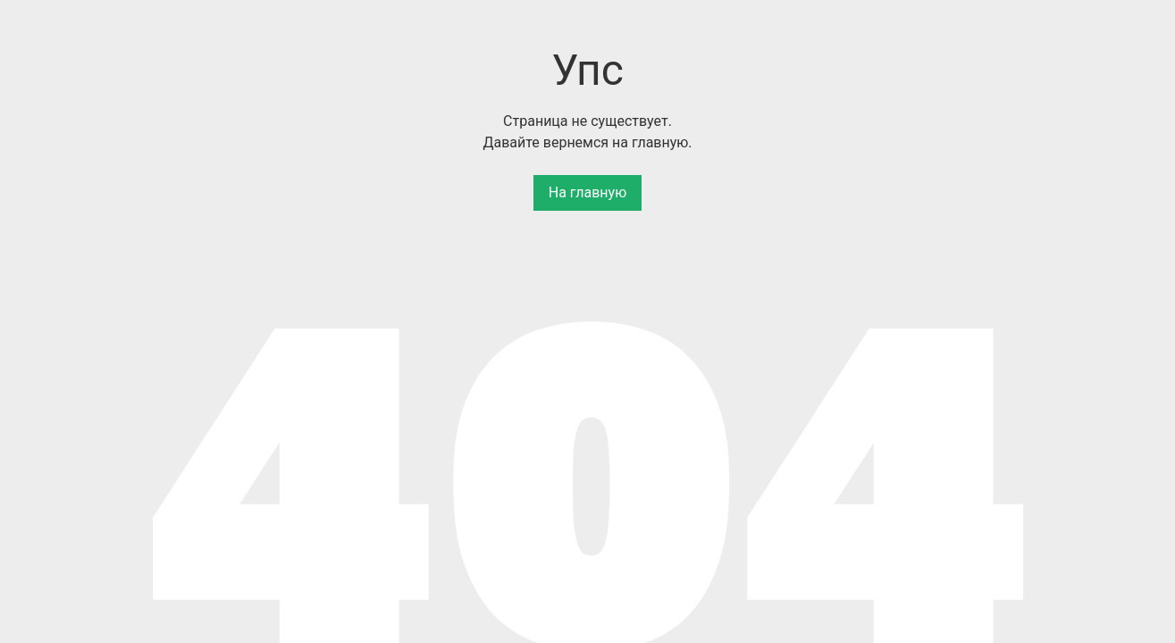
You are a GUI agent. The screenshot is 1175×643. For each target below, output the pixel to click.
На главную (587, 192)
